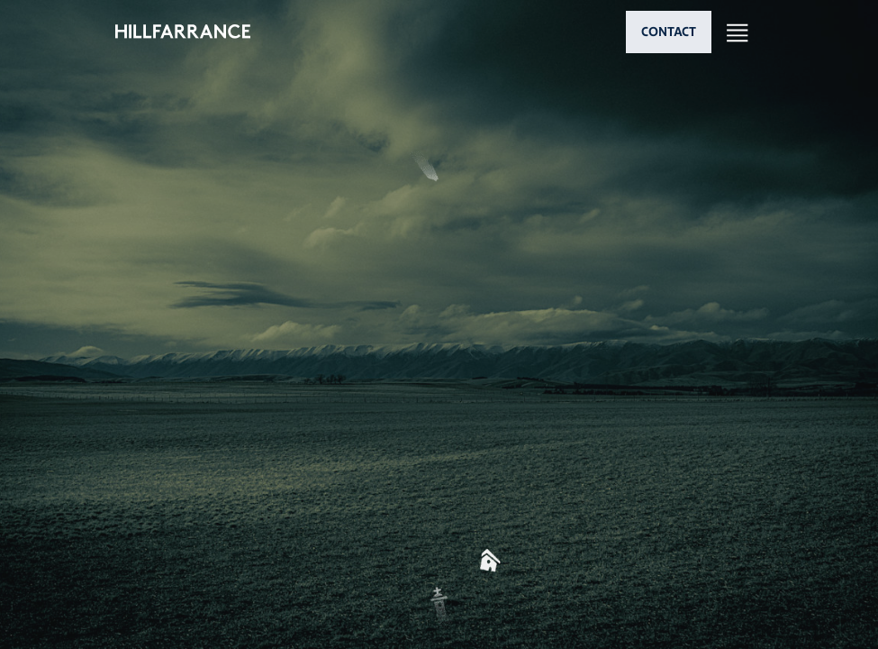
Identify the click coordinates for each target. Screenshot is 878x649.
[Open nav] (737, 32)
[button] (439, 377)
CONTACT (668, 31)
